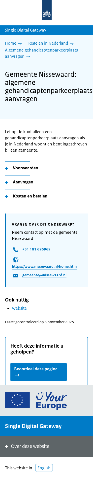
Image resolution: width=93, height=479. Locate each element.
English (44, 468)
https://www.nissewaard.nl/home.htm (44, 266)
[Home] (14, 43)
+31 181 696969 (36, 249)
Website (19, 308)
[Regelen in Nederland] (52, 43)
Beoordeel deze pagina (36, 371)
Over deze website (26, 446)
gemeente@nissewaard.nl (44, 275)
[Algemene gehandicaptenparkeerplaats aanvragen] (44, 53)
